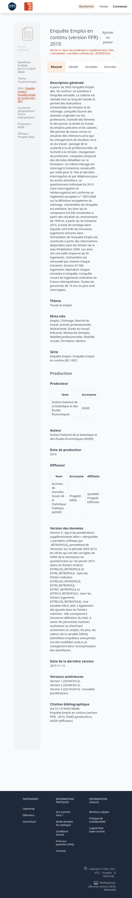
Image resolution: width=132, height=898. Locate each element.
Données (110, 67)
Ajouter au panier (108, 37)
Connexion (120, 6)
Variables (91, 67)
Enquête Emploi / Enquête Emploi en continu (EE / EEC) (27, 95)
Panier (104, 6)
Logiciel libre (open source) (97, 829)
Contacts (61, 851)
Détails (73, 67)
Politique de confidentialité (97, 820)
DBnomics (28, 815)
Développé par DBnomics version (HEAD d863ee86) (102, 886)
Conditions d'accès (62, 833)
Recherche (86, 6)
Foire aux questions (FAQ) (65, 842)
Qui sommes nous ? (63, 813)
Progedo (107, 872)
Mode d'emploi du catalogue (64, 823)
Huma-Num (29, 821)
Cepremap (29, 808)
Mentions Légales (99, 812)
